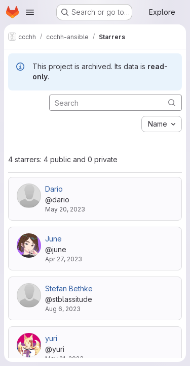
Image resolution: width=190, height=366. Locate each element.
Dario (54, 189)
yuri (51, 338)
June (53, 238)
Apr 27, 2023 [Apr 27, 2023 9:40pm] (63, 259)
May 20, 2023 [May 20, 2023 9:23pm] (65, 209)
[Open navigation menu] (30, 12)
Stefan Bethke (69, 288)
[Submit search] (172, 102)
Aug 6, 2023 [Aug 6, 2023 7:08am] (63, 309)
